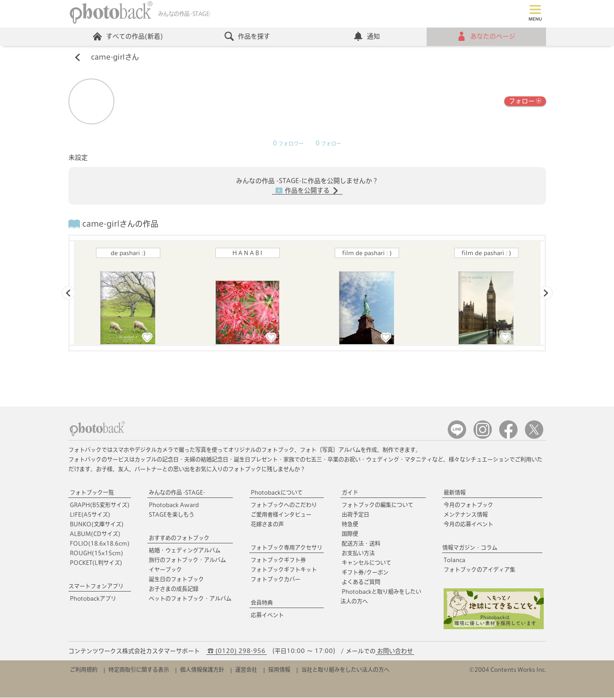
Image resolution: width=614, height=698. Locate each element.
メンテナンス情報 (466, 515)
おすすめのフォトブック (179, 538)
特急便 (350, 524)
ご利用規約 (83, 670)
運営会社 (246, 670)
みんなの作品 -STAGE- (177, 493)
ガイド (350, 493)
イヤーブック (165, 570)
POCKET (96, 563)
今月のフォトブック (468, 505)
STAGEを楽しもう (171, 515)
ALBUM (95, 534)
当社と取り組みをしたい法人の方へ (345, 670)
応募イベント (267, 615)
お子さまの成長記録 (173, 589)
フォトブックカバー (275, 579)
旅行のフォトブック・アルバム (187, 560)
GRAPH (100, 505)
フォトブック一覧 (92, 493)
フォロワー (288, 144)
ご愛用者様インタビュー (281, 515)
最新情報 (455, 493)
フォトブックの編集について (377, 505)
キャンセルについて (366, 563)
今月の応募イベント (468, 524)
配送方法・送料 (361, 544)
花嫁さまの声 (267, 524)
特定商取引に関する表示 (138, 670)
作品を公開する (307, 191)
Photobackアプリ (93, 599)
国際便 (350, 534)
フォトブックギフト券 (278, 560)
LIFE (90, 515)
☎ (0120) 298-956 (236, 651)
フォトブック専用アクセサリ (286, 548)
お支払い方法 (358, 553)
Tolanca (454, 560)
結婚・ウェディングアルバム (184, 550)
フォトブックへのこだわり (284, 505)
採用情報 (279, 670)
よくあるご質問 (361, 582)
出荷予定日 (355, 515)
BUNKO (97, 524)
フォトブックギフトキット (284, 570)
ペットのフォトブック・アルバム (190, 599)
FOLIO (100, 544)
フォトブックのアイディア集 (479, 570)
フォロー (525, 101)
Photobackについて (277, 493)
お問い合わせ (395, 651)
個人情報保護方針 (202, 670)
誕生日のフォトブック (176, 579)
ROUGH (96, 553)
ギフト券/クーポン (365, 572)
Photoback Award (174, 505)
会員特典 (262, 603)
